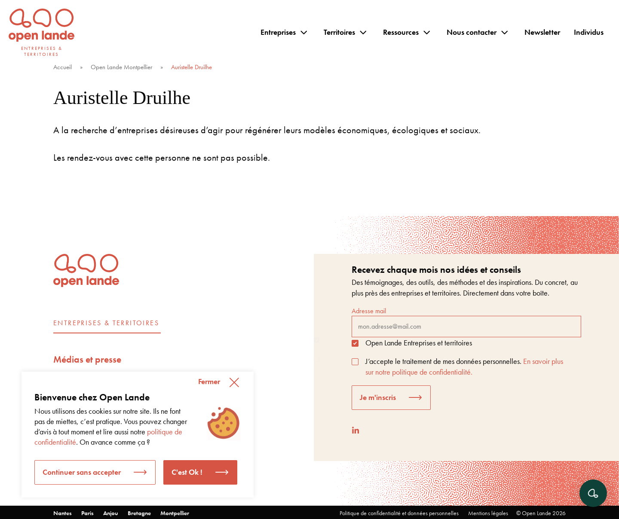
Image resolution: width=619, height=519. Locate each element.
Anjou (110, 513)
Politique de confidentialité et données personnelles (399, 513)
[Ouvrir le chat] (593, 493)
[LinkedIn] (355, 430)
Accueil (62, 67)
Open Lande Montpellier (121, 67)
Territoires (339, 32)
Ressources (401, 32)
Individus (589, 32)
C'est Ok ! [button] (187, 472)
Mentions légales (488, 513)
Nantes (62, 513)
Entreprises (278, 32)
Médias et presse (87, 359)
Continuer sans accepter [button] (82, 472)
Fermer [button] (209, 381)
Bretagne (139, 513)
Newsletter (542, 32)
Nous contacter (471, 32)
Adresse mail (466, 321)
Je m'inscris (378, 397)
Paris (87, 513)
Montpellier (174, 513)
